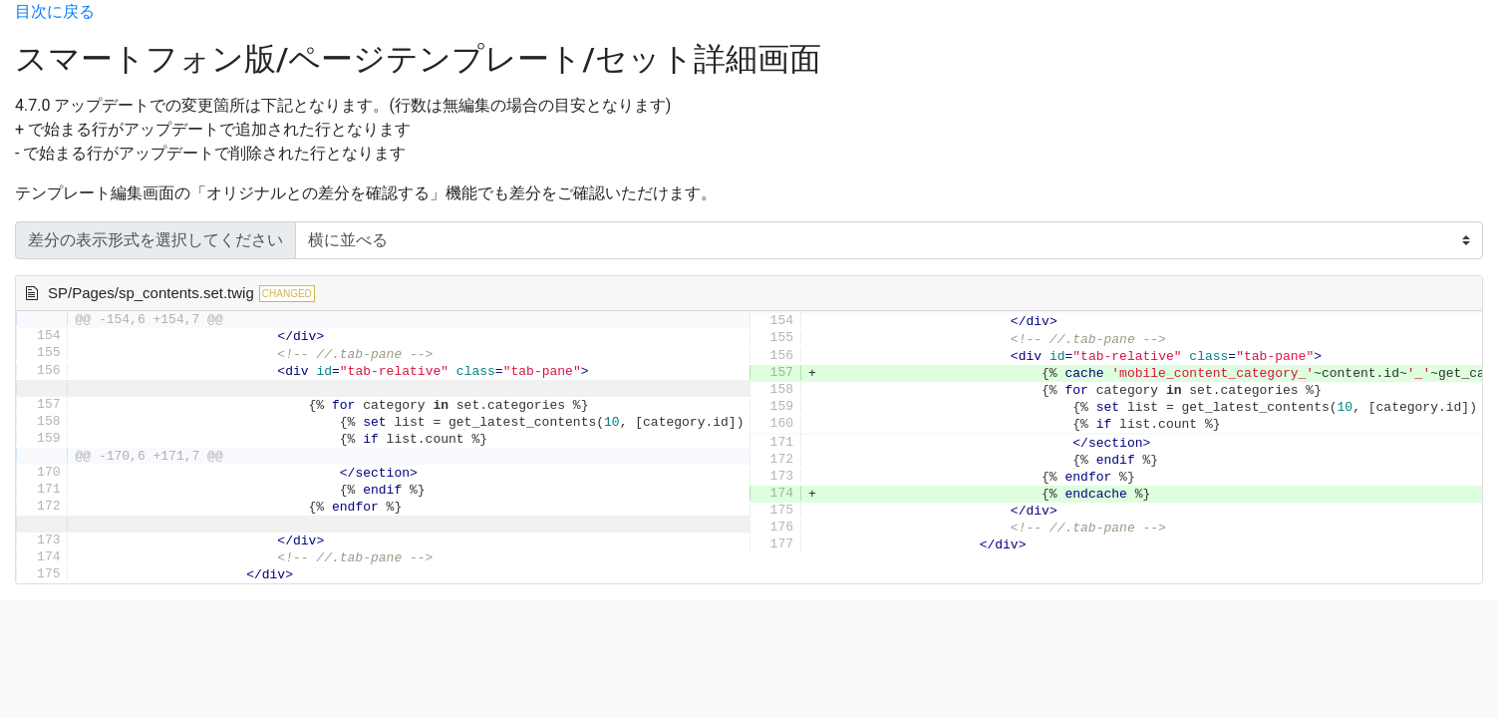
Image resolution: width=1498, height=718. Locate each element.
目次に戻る (55, 11)
